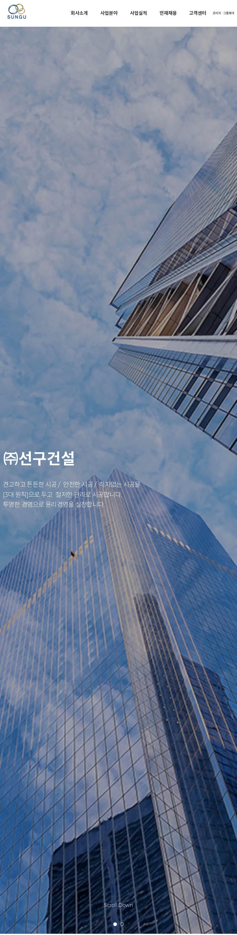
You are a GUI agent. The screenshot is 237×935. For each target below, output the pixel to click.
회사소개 (79, 13)
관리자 (217, 13)
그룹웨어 (228, 13)
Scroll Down (118, 905)
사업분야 (109, 13)
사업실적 (138, 13)
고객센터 (197, 13)
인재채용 (168, 13)
